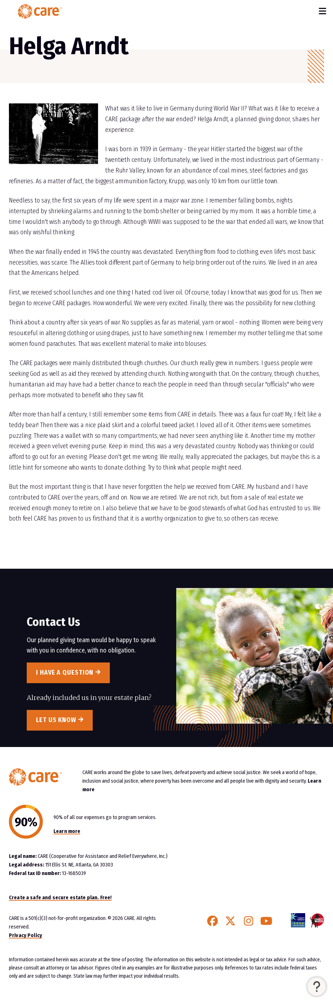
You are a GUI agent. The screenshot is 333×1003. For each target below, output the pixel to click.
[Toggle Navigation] (322, 11)
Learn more (66, 831)
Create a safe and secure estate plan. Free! (60, 897)
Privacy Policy (25, 935)
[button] (316, 986)
